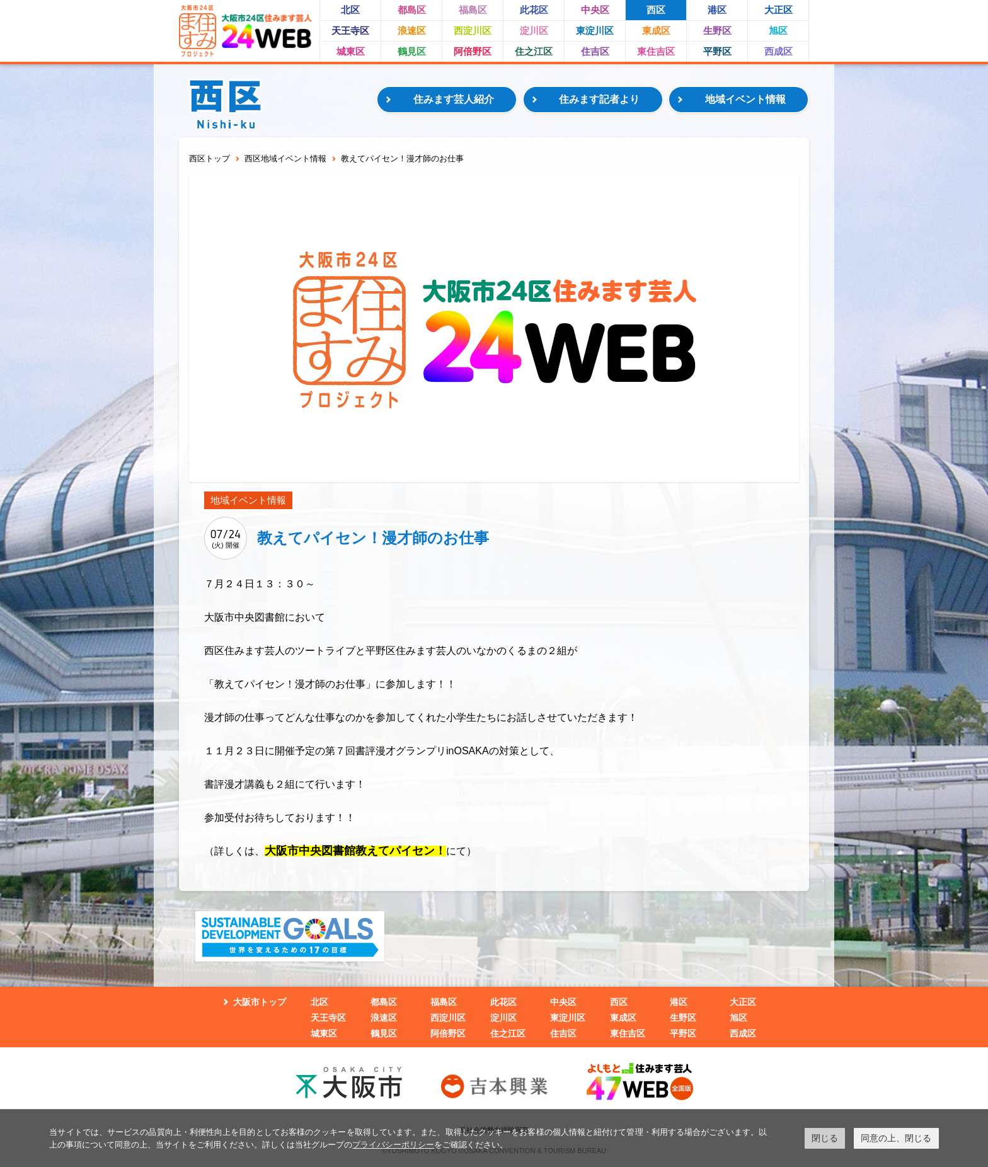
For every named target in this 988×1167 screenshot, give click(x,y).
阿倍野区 (472, 51)
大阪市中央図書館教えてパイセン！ (355, 850)
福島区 (473, 9)
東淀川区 (595, 30)
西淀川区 (472, 30)
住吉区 (595, 51)
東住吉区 (656, 51)
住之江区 (534, 51)
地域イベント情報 (745, 99)
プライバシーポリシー (393, 1144)
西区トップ (209, 158)
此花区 (534, 9)
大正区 (778, 9)
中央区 (595, 9)
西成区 (778, 51)
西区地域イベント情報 (285, 158)
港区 (717, 9)
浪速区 (412, 30)
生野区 (717, 30)
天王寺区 (350, 30)
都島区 (412, 9)
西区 (655, 9)
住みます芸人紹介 (453, 99)
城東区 (350, 51)
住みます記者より (599, 99)
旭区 (778, 30)
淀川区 (534, 30)
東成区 (656, 30)
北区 (350, 9)
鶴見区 (412, 51)
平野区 (717, 51)
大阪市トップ (259, 1001)
